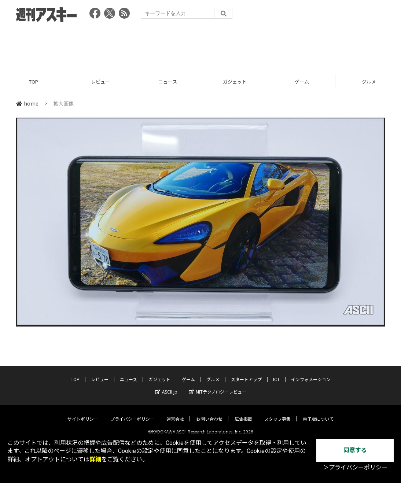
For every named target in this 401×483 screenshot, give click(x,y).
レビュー (100, 81)
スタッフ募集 (277, 412)
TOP (33, 81)
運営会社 (175, 412)
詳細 (95, 459)
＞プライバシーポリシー (355, 467)
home (27, 103)
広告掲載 (243, 412)
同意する (355, 450)
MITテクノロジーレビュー (217, 385)
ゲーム (302, 81)
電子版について (318, 412)
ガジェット (235, 81)
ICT (276, 373)
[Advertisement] (200, 45)
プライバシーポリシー (132, 412)
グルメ (213, 373)
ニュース (167, 81)
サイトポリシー (82, 412)
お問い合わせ (209, 412)
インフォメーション (311, 373)
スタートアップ (246, 373)
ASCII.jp (166, 385)
